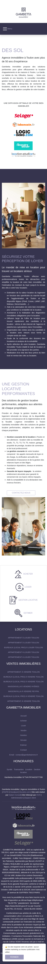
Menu (7, 29)
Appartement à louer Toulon (23, 638)
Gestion (23, 735)
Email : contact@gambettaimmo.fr (23, 755)
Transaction (19, 769)
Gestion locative (28, 600)
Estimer (27, 613)
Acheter (28, 574)
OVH (38, 795)
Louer (27, 587)
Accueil (23, 716)
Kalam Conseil (15, 795)
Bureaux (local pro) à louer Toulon (23, 647)
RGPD (6, 792)
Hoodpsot (14, 792)
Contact (23, 750)
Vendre (23, 730)
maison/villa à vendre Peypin (23, 691)
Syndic (9, 769)
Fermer (14, 957)
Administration (17, 798)
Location (28, 769)
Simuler (23, 740)
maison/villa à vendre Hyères (23, 686)
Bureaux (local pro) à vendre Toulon (23, 677)
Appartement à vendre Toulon (23, 672)
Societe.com (25, 792)
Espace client (30, 798)
